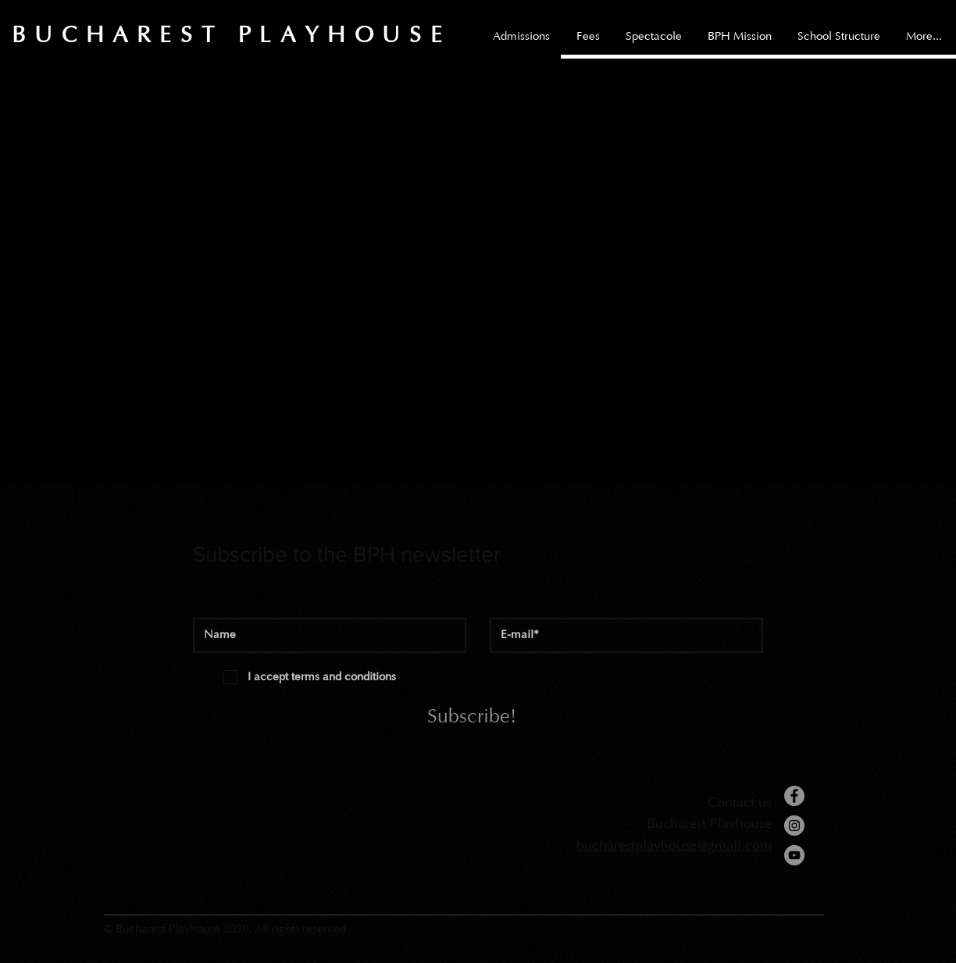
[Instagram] (794, 825)
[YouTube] (794, 855)
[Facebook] (794, 796)
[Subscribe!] (471, 717)
